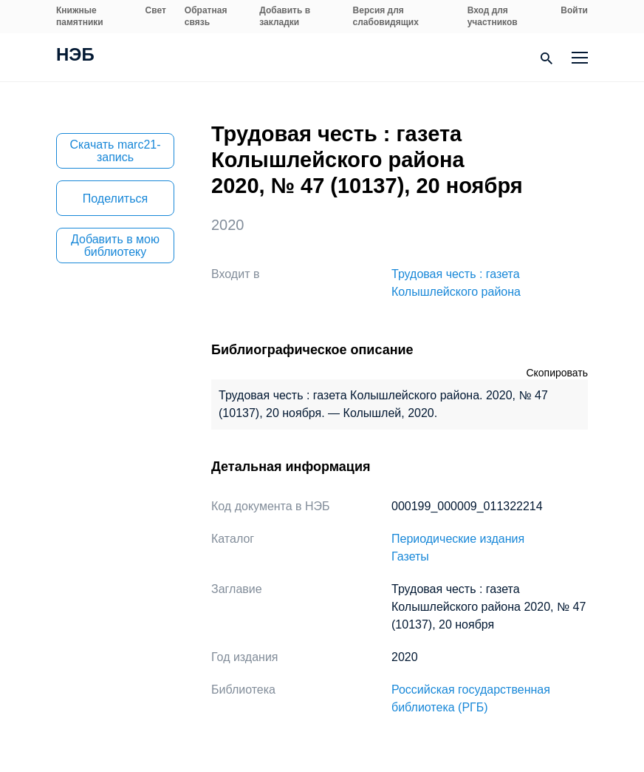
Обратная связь (206, 16)
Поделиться (115, 198)
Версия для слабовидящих (386, 16)
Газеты (410, 556)
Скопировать (557, 373)
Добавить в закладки (284, 16)
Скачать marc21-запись (114, 150)
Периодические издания (457, 538)
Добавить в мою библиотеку (115, 245)
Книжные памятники (79, 16)
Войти (574, 10)
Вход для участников (492, 16)
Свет (155, 10)
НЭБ (75, 56)
